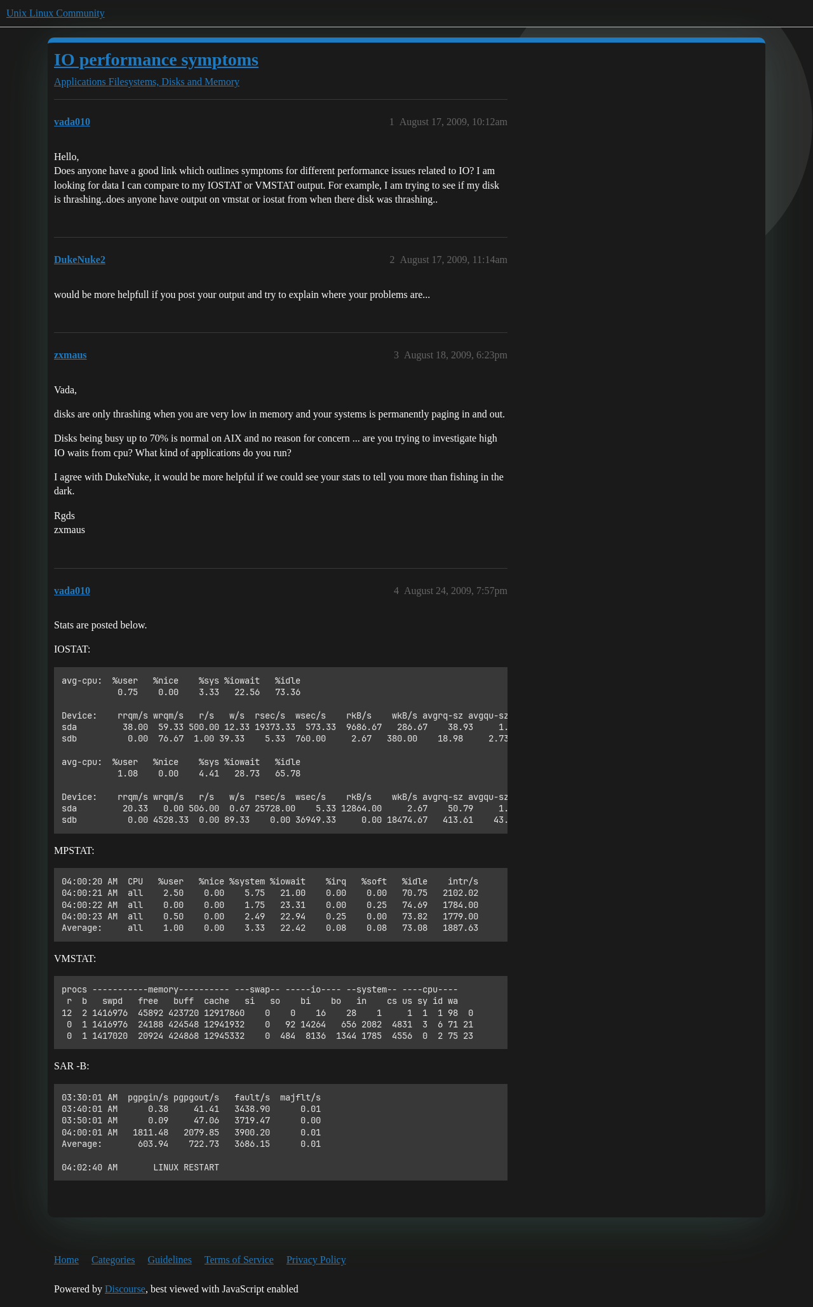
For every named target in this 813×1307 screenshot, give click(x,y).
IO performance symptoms (156, 59)
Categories (113, 1259)
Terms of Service (239, 1259)
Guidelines (170, 1259)
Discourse (125, 1288)
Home (66, 1259)
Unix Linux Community (55, 13)
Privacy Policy (316, 1259)
